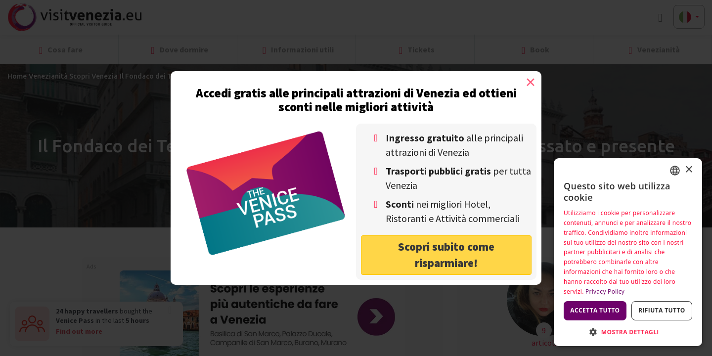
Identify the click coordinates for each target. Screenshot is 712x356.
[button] (628, 331)
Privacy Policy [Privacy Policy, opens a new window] (604, 291)
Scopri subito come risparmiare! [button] (446, 254)
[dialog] (628, 252)
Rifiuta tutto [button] (661, 310)
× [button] (688, 170)
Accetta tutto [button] (595, 310)
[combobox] (675, 171)
